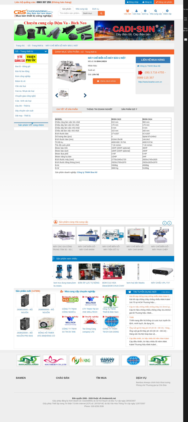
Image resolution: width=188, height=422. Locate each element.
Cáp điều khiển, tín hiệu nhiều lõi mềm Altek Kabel (149, 338)
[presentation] (165, 223)
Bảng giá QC (185, 29)
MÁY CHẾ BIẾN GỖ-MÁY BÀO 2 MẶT (62, 45)
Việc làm (127, 12)
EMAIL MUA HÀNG (106, 81)
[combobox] (97, 13)
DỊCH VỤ (141, 378)
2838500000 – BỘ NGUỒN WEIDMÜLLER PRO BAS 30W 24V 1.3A (46, 311)
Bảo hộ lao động (22, 71)
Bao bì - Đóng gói (22, 66)
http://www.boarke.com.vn (150, 82)
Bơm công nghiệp (22, 76)
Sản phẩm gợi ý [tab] (129, 109)
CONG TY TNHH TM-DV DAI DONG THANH (111, 330)
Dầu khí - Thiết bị (22, 106)
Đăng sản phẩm (164, 2)
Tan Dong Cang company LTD (89, 330)
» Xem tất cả (165, 292)
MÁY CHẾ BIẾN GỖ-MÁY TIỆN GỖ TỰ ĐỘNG (111, 248)
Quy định (185, 19)
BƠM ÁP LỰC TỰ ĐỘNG (88, 283)
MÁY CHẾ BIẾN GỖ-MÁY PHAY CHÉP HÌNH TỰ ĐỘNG (160, 248)
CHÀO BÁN (62, 378)
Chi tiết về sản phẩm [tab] (67, 109)
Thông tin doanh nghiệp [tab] (99, 109)
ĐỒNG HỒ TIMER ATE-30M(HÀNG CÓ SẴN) (46, 334)
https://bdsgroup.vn (90, 410)
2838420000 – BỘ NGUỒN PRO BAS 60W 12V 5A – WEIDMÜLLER (25, 334)
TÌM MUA (101, 378)
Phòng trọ (76, 410)
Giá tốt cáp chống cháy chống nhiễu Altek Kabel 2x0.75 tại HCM (150, 296)
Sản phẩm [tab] (66, 9)
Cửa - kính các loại (23, 101)
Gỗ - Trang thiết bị (35, 45)
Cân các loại (20, 86)
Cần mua (136, 12)
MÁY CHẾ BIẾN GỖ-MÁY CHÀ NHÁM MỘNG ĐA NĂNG (87, 248)
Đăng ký (147, 2)
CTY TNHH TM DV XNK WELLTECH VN (90, 310)
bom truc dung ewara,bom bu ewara (65, 284)
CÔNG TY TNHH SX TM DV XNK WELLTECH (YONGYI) (69, 330)
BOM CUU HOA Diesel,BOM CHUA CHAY (113, 284)
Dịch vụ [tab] (95, 9)
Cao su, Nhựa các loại (24, 91)
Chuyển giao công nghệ (25, 96)
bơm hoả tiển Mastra (135, 283)
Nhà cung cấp (156, 12)
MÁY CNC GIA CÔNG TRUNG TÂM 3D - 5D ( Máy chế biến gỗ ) (62, 248)
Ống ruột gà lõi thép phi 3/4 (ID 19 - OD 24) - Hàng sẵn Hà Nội (150, 328)
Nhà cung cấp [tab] (82, 9)
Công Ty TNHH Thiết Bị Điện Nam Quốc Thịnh (110, 310)
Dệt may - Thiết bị (23, 116)
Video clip (167, 12)
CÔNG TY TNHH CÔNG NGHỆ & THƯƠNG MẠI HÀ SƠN (70, 310)
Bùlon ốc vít (20, 81)
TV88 (131, 317)
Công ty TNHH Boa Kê (148, 66)
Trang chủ (20, 45)
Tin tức (185, 9)
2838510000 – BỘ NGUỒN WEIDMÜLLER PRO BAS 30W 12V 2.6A (25, 311)
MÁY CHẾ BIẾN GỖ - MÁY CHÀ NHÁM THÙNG (136, 248)
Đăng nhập (132, 2)
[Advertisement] (113, 198)
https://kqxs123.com (107, 410)
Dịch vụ (145, 12)
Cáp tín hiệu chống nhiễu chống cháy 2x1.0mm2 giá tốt (150, 307)
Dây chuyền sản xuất (24, 111)
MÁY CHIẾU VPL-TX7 (160, 283)
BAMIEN (21, 378)
